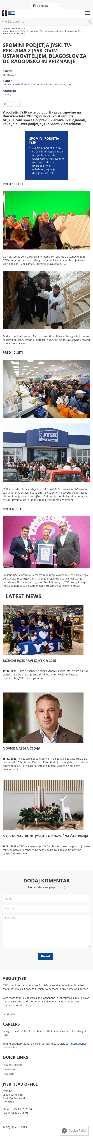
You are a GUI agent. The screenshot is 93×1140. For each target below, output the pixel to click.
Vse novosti (17, 28)
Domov (6, 28)
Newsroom (9, 1069)
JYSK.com (8, 1073)
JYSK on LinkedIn (13, 1064)
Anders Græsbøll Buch (16, 84)
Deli (11, 103)
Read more (9, 1014)
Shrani (45, 956)
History (7, 94)
